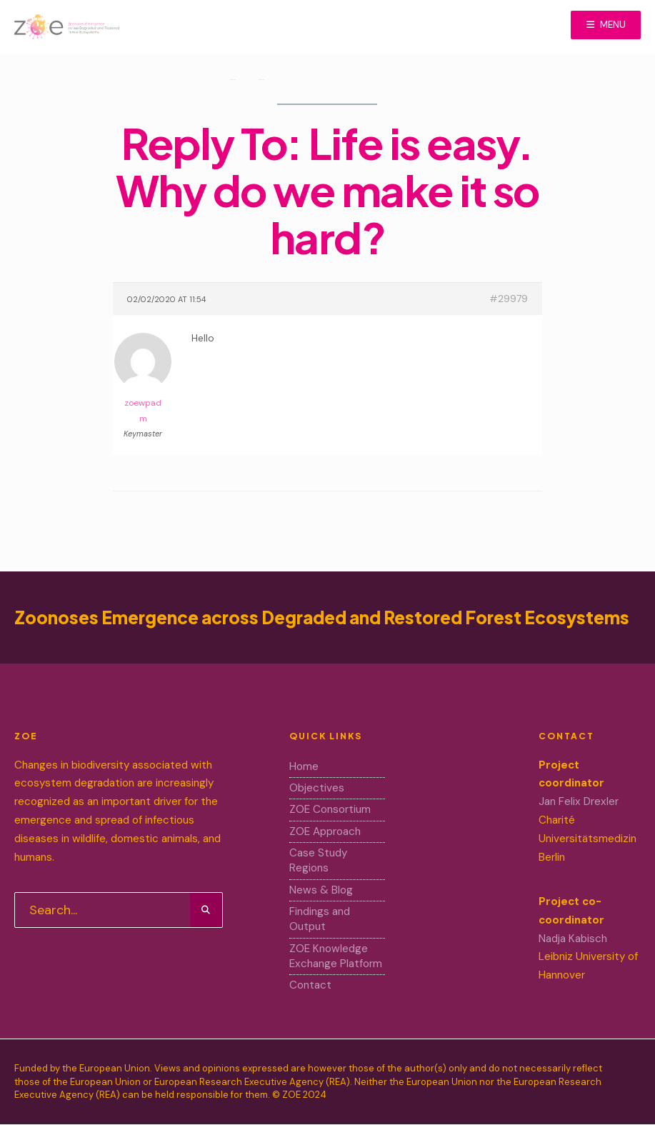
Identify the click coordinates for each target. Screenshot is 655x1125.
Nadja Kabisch (573, 938)
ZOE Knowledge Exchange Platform (335, 956)
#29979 (508, 298)
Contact (310, 985)
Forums (245, 84)
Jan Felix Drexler (579, 801)
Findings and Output (319, 919)
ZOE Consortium (330, 809)
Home (285, 72)
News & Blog (321, 890)
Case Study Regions (318, 860)
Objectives (316, 788)
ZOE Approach (325, 831)
